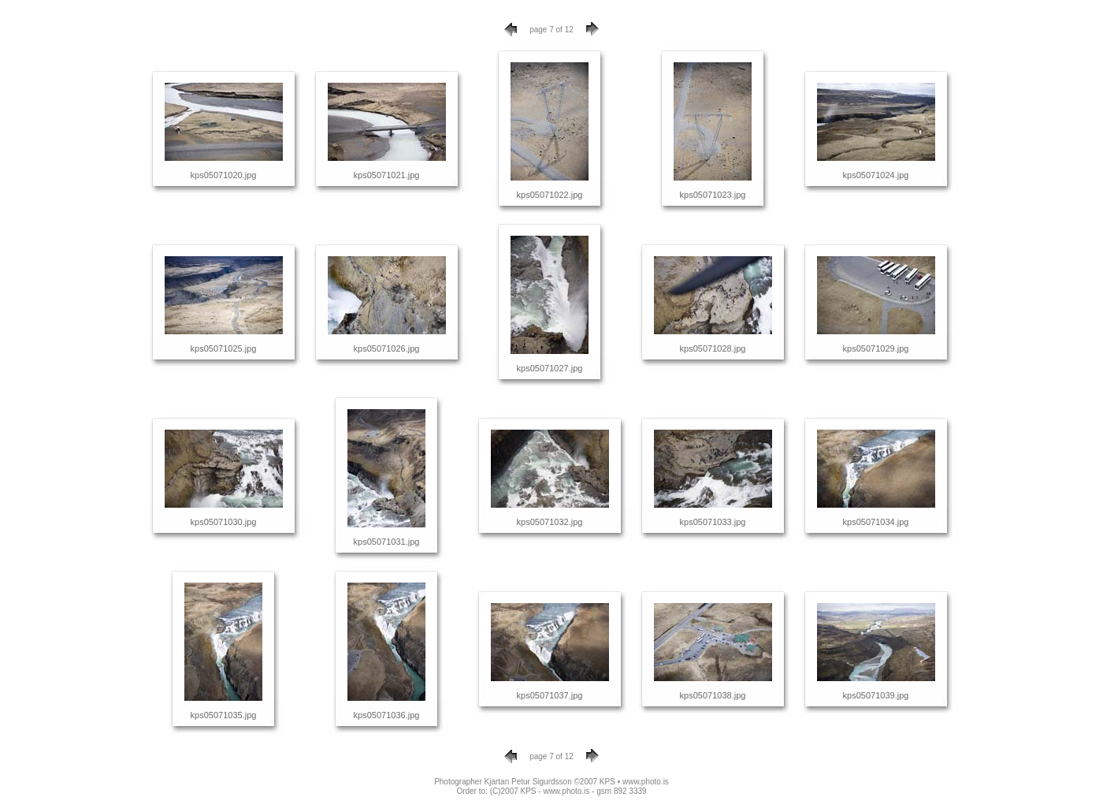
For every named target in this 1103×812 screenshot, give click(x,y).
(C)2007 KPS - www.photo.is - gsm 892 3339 (568, 791)
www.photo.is (645, 781)
